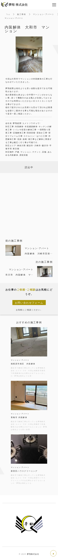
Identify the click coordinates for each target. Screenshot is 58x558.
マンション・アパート (43, 14)
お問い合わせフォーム (29, 302)
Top (8, 14)
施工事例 (21, 14)
